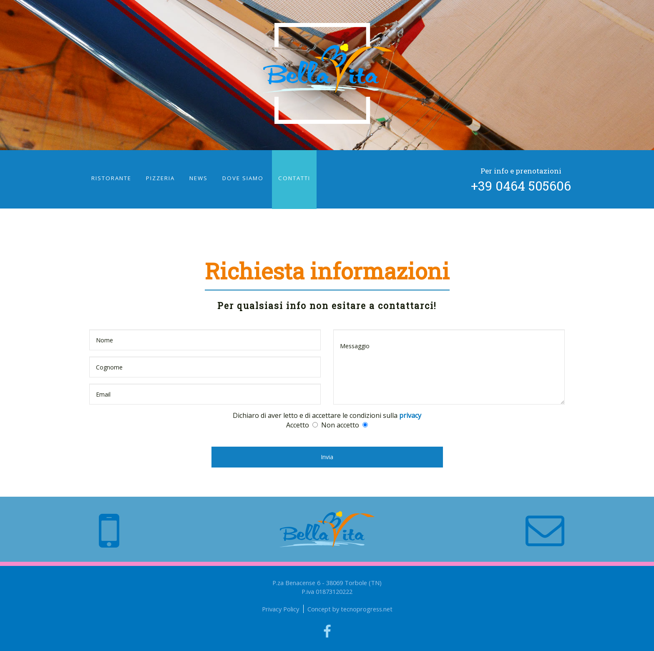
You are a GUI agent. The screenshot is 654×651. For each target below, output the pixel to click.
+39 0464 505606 (521, 185)
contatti (294, 178)
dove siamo (243, 178)
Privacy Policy (280, 609)
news (198, 178)
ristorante (111, 178)
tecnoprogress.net (366, 609)
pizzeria (160, 178)
